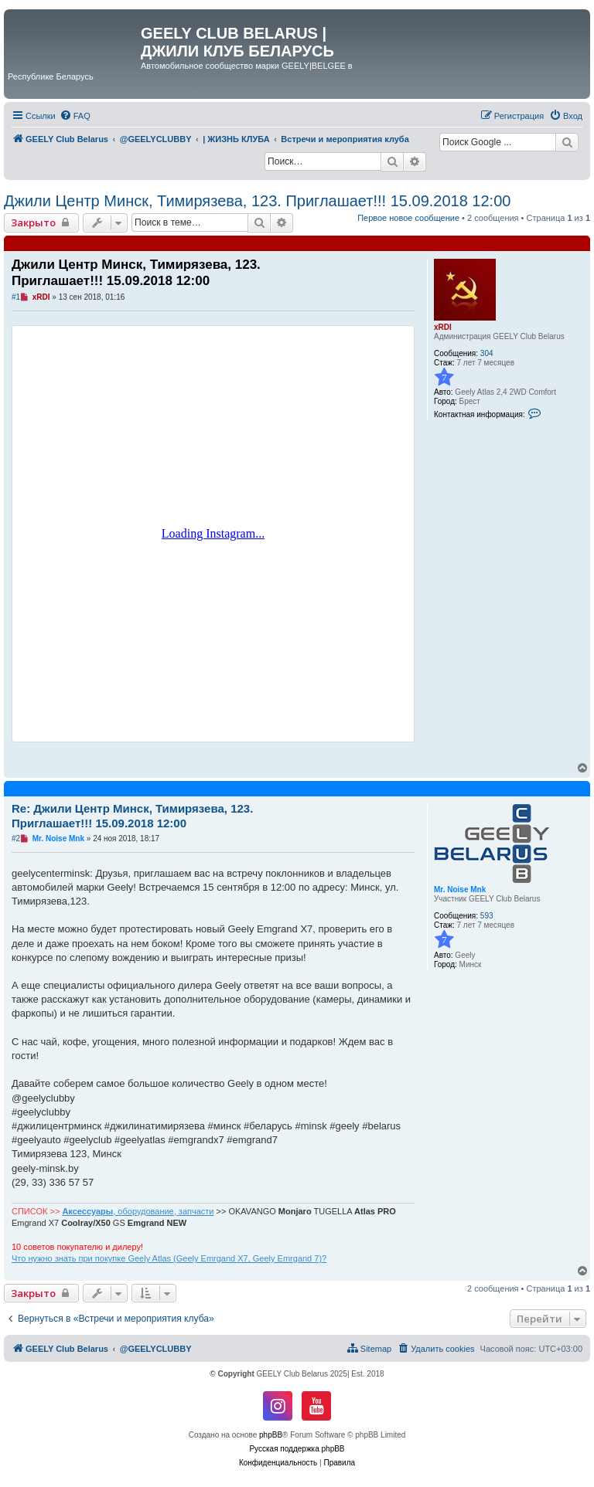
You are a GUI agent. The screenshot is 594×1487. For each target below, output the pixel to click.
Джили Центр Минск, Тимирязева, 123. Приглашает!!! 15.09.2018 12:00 (257, 200)
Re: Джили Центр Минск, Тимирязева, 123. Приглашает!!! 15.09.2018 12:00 (132, 816)
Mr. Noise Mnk (460, 889)
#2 (16, 838)
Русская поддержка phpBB (296, 1449)
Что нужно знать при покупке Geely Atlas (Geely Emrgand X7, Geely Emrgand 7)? (169, 1258)
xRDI (443, 327)
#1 (16, 297)
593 (486, 916)
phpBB (270, 1435)
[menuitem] (75, 116)
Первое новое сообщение (408, 217)
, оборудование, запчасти (137, 1211)
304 (486, 353)
